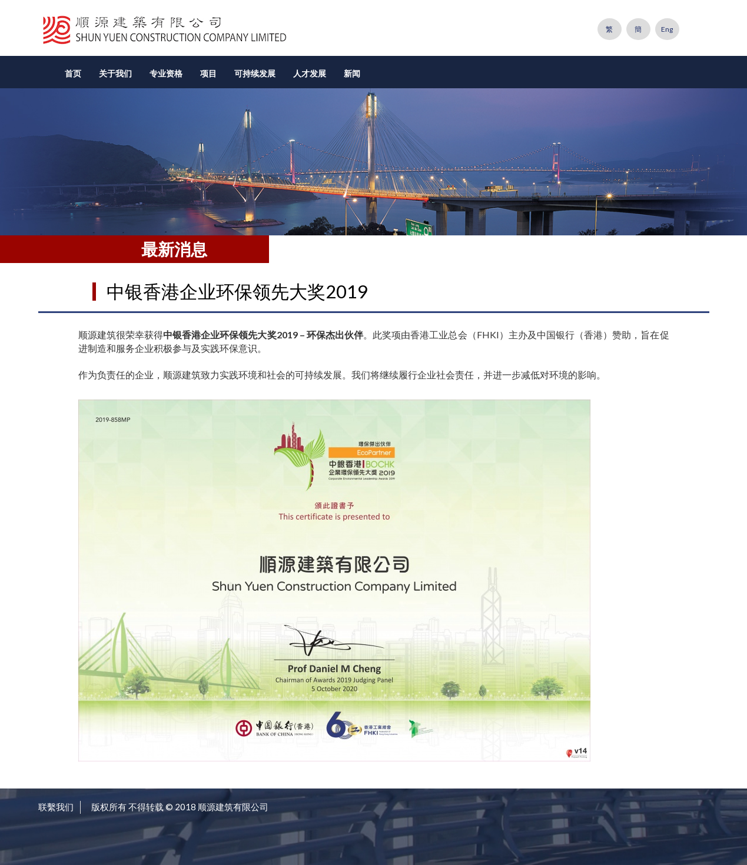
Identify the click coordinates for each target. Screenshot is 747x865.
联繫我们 (56, 806)
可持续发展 (254, 73)
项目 (208, 73)
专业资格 (166, 73)
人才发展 (309, 73)
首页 (73, 73)
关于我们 (115, 73)
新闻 (352, 73)
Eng (667, 29)
